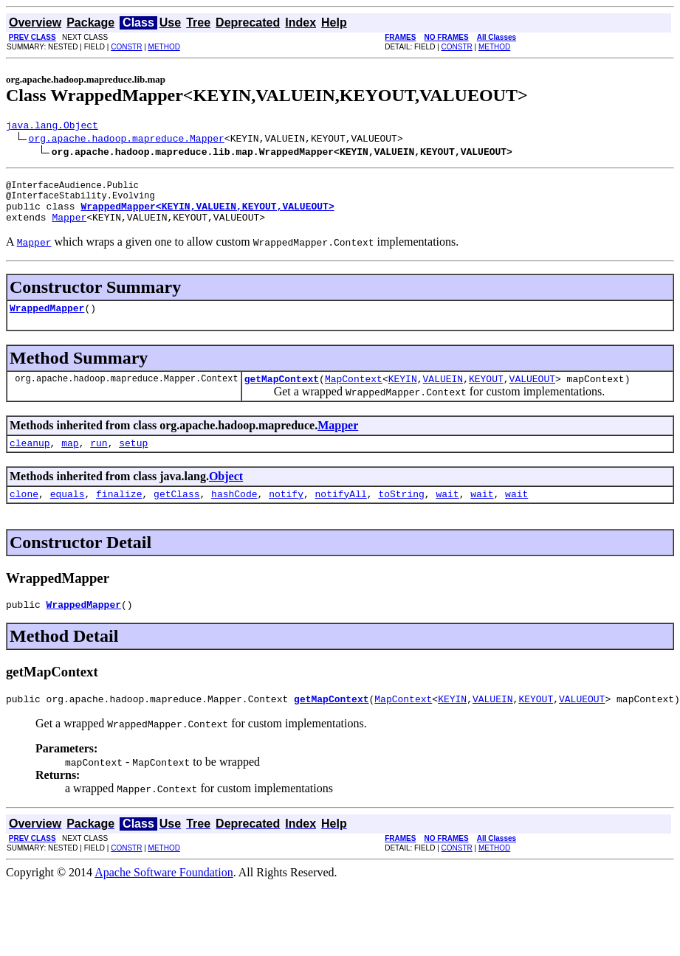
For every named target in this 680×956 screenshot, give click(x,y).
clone (24, 513)
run (98, 460)
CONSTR (126, 47)
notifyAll (341, 513)
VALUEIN (442, 394)
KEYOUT (486, 394)
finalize (119, 513)
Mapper (69, 228)
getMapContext (281, 394)
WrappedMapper (47, 321)
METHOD (164, 47)
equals (67, 513)
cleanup (30, 460)
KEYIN (402, 394)
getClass (176, 513)
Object (226, 494)
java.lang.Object (52, 127)
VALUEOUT (532, 394)
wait (447, 513)
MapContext (353, 394)
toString (401, 513)
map (69, 460)
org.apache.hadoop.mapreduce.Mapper (126, 140)
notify (286, 513)
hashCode (234, 513)
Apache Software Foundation (164, 896)
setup (133, 460)
